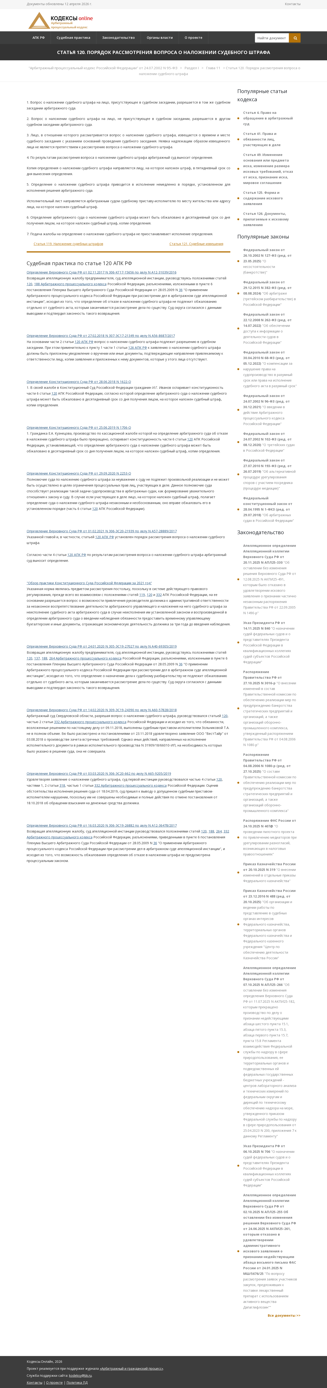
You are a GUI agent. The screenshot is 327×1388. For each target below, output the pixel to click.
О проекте (193, 37)
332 (159, 594)
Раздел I (192, 67)
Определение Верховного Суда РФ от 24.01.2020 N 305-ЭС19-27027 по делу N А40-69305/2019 (102, 646)
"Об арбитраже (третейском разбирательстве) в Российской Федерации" (269, 293)
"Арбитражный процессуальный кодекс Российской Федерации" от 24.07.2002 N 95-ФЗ (103, 67)
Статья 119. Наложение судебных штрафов (68, 244)
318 (62, 785)
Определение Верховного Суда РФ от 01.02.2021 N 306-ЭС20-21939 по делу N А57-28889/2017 (102, 531)
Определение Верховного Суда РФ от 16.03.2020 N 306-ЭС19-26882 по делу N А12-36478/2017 (102, 825)
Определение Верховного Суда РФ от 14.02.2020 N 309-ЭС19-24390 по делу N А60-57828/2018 (102, 710)
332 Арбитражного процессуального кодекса (90, 722)
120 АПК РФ (84, 341)
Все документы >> (284, 1315)
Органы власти (160, 37)
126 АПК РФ (137, 347)
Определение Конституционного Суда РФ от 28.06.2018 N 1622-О (79, 381)
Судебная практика (73, 37)
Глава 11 (213, 67)
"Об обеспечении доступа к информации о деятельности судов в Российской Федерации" (267, 328)
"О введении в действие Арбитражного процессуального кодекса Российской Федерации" (266, 409)
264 (219, 831)
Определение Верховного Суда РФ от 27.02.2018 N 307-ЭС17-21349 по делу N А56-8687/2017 (101, 335)
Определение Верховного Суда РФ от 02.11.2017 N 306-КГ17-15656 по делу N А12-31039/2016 (101, 272)
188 (44, 658)
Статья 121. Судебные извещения (196, 244)
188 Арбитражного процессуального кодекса (70, 284)
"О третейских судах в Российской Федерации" (269, 442)
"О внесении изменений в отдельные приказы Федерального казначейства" (269, 872)
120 (29, 284)
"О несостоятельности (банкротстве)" (267, 261)
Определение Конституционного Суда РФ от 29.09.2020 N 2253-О (79, 473)
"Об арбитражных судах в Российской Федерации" (268, 509)
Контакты (293, 4)
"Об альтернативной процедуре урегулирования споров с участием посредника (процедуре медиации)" (269, 474)
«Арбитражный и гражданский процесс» (131, 1368)
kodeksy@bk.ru (80, 1375)
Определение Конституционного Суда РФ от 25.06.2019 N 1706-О (79, 427)
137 (37, 658)
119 (142, 594)
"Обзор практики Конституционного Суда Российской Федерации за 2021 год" (89, 583)
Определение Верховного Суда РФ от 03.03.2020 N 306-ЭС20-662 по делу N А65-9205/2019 (99, 773)
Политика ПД (77, 1382)
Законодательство (118, 37)
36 (181, 290)
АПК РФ (39, 37)
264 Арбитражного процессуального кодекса (85, 658)
